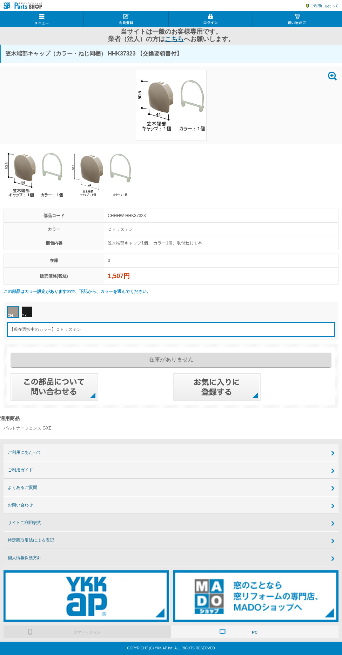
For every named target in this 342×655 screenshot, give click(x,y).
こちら (174, 38)
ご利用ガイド (20, 469)
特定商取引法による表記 (31, 540)
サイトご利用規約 (24, 522)
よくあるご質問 (22, 487)
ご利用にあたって (324, 6)
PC (254, 632)
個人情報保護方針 (24, 557)
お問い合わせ (20, 505)
